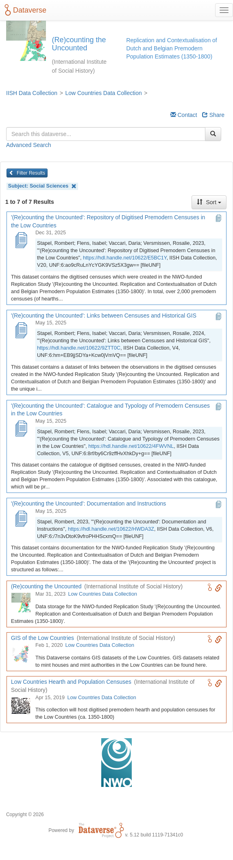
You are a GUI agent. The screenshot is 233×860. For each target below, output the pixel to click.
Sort (209, 202)
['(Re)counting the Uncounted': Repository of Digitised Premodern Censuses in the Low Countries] (20, 241)
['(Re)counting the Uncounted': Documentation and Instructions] (20, 519)
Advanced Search (28, 145)
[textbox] (105, 134)
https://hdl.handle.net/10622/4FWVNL (131, 446)
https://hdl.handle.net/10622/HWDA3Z (111, 529)
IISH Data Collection (31, 93)
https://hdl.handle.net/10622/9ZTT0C (78, 348)
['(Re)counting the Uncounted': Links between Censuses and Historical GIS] (20, 331)
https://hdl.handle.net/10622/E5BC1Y (125, 258)
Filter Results (27, 173)
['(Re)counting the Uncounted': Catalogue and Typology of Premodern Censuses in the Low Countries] (20, 429)
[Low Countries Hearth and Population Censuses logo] (20, 705)
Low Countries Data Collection (103, 93)
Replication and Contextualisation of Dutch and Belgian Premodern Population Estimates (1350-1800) (171, 48)
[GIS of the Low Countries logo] (20, 653)
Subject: (42, 186)
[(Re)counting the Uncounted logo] (20, 602)
